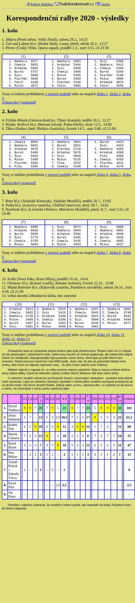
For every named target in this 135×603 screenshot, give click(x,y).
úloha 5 (115, 186)
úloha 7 (102, 268)
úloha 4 (102, 186)
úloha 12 (8, 358)
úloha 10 (103, 354)
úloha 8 (115, 268)
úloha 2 (115, 99)
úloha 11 (118, 354)
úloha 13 (23, 358)
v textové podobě (58, 99)
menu (102, 4)
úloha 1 (102, 99)
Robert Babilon (39, 4)
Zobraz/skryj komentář (19, 108)
